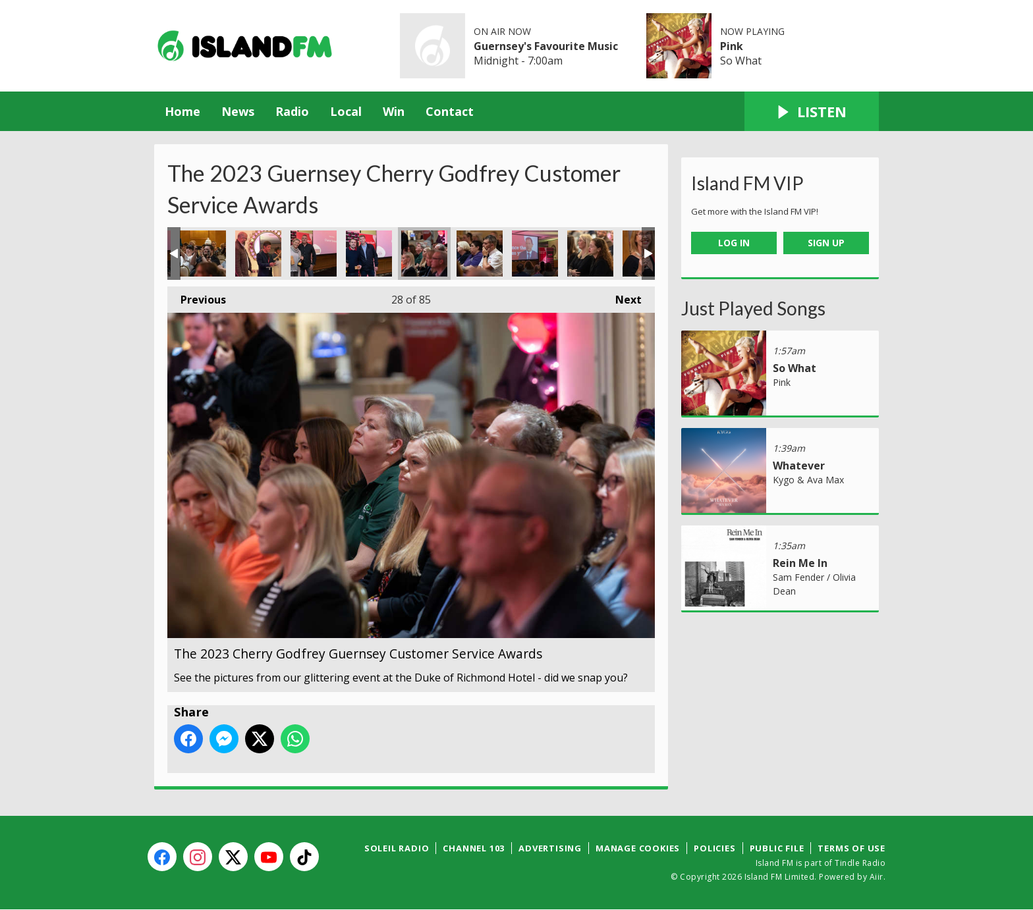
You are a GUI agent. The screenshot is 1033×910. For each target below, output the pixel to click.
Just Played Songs (753, 308)
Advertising (550, 848)
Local (346, 111)
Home (182, 111)
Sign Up (826, 242)
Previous (196, 296)
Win (394, 111)
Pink (731, 46)
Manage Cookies (638, 848)
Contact (450, 111)
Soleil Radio (397, 848)
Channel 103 (474, 848)
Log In (734, 242)
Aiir (876, 876)
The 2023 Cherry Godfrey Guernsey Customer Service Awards (203, 253)
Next (622, 296)
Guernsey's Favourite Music (546, 46)
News (237, 111)
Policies (714, 848)
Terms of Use (851, 848)
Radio (292, 111)
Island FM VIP (747, 183)
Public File (777, 848)
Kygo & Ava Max (808, 479)
